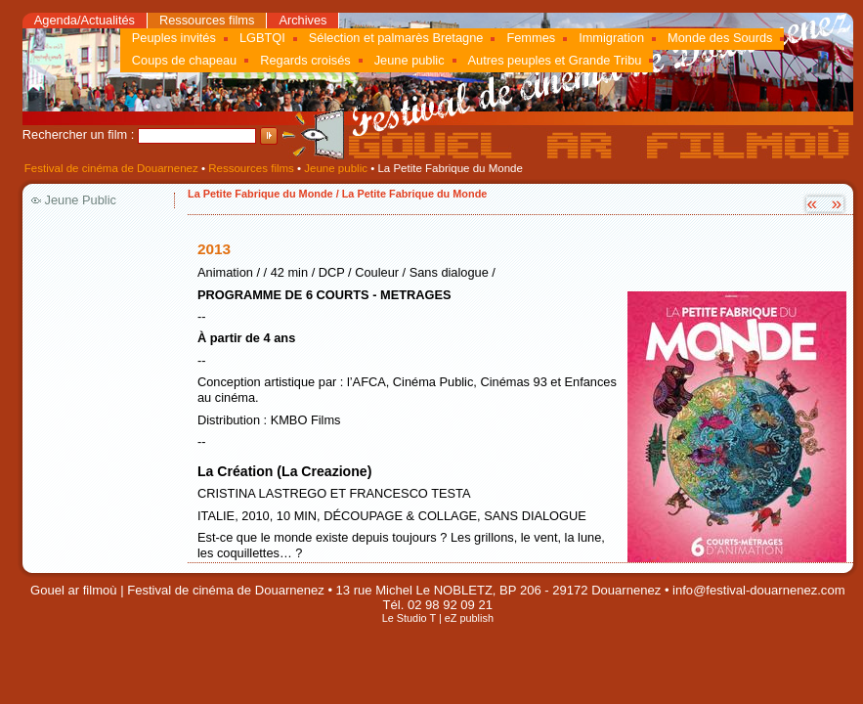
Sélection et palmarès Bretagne (396, 37)
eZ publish (469, 618)
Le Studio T (409, 618)
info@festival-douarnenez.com (758, 590)
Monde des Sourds (720, 37)
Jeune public (409, 60)
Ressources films (206, 20)
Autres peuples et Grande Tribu (555, 60)
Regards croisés (305, 60)
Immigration (611, 37)
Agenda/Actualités (84, 20)
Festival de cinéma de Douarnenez (111, 168)
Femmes (530, 37)
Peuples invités (174, 37)
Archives (302, 20)
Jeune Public (80, 200)
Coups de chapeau (184, 60)
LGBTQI (262, 37)
